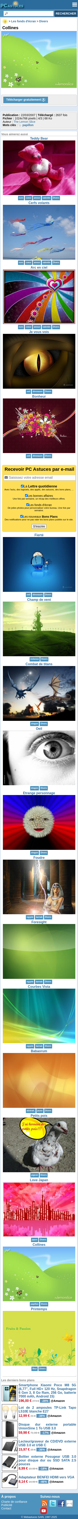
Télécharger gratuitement (25, 100)
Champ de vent (39, 599)
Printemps (39, 1309)
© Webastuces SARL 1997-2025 (39, 1517)
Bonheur (39, 396)
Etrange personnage (39, 793)
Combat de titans (39, 664)
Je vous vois (39, 332)
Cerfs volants (39, 203)
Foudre (38, 857)
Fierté (39, 535)
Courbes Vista (39, 986)
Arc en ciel (39, 267)
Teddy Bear (39, 138)
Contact (6, 1508)
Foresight (39, 922)
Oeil (39, 728)
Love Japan (39, 1180)
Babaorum (39, 1051)
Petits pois (39, 1115)
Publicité (6, 1505)
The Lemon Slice (24, 121)
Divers (56, 198)
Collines (38, 1244)
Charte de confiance (14, 1501)
